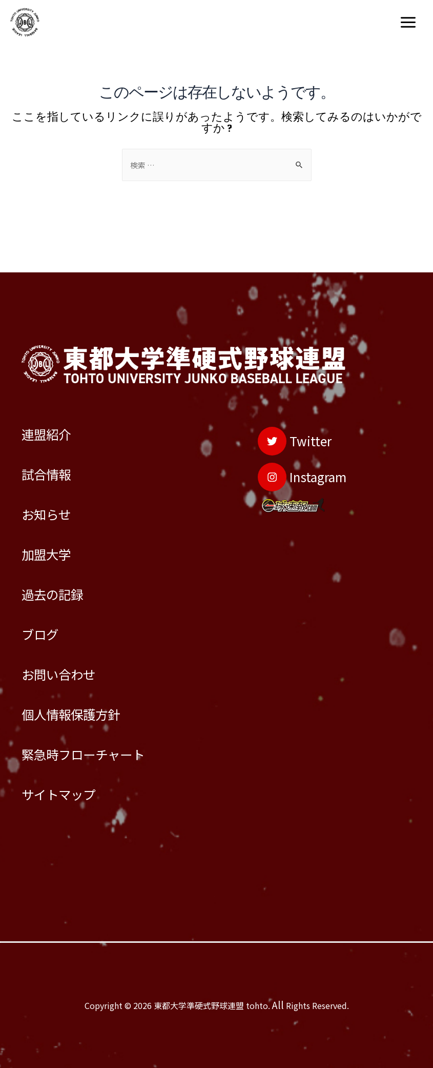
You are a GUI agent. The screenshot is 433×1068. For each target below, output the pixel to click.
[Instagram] (292, 436)
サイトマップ (66, 791)
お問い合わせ (66, 656)
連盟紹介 (51, 385)
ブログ (44, 611)
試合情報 (51, 431)
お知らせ (51, 476)
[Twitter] (282, 394)
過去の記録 (59, 566)
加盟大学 (51, 521)
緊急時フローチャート (96, 746)
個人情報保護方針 (81, 701)
